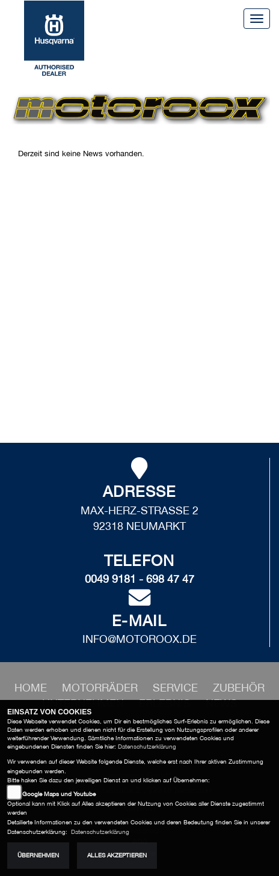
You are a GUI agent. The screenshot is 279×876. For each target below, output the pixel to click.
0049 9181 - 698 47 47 (139, 579)
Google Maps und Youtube (59, 794)
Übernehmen (38, 855)
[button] (101, 687)
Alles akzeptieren (117, 855)
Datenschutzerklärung (147, 746)
